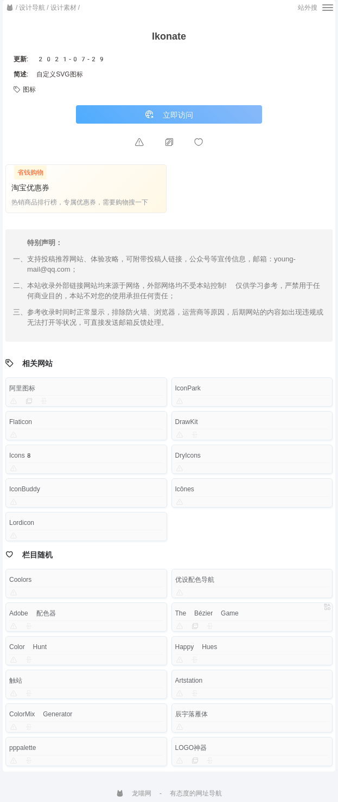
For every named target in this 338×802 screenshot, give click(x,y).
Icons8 (21, 455)
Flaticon (20, 422)
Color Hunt (28, 647)
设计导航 (32, 7)
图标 (25, 89)
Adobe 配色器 (32, 613)
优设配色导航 (194, 579)
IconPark (188, 388)
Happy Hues (196, 647)
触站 (15, 680)
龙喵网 (133, 793)
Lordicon (21, 523)
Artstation (189, 680)
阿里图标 (22, 388)
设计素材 (63, 7)
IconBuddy (24, 489)
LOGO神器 (191, 748)
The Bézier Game (207, 613)
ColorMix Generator (40, 714)
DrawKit (186, 422)
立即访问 (169, 114)
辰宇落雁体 (191, 714)
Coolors (20, 579)
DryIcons (188, 455)
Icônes (184, 489)
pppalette (22, 748)
